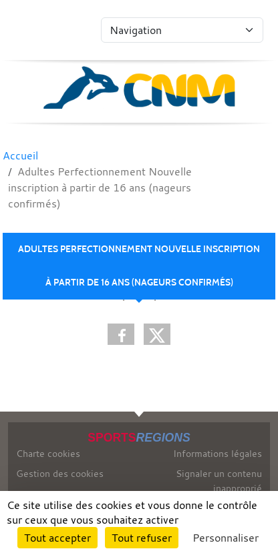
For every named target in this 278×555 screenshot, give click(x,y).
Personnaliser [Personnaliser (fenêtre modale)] (225, 537)
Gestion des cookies (60, 473)
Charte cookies (48, 453)
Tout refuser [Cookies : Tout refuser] (142, 537)
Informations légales (217, 453)
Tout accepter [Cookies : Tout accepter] (57, 537)
